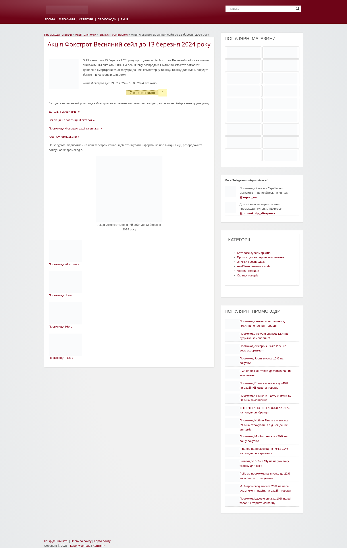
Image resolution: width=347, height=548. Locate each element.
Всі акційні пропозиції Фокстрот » (72, 120)
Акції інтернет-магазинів (253, 266)
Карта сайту (102, 541)
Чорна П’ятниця (248, 270)
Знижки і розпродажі (113, 34)
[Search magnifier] (298, 9)
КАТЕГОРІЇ (86, 19)
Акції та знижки (85, 34)
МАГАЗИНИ (67, 19)
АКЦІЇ (124, 19)
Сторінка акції (147, 92)
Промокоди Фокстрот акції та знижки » (75, 128)
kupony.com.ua (80, 545)
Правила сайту (81, 541)
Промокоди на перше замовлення (260, 257)
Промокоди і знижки (58, 34)
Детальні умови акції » (64, 111)
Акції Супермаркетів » (64, 136)
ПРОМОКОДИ (107, 19)
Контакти (99, 545)
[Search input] (261, 9)
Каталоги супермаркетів (253, 253)
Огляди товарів (247, 275)
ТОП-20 (50, 19)
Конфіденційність (56, 541)
